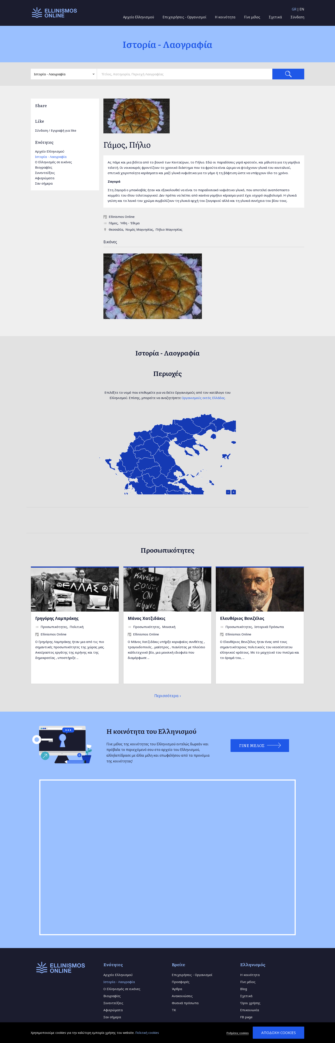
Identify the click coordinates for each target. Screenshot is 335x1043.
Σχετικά (275, 17)
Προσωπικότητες (54, 627)
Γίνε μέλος (252, 17)
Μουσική (168, 627)
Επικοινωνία (249, 1010)
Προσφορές (181, 982)
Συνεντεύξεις (45, 172)
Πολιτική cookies (147, 1033)
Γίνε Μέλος (250, 745)
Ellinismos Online (122, 216)
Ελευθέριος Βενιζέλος (242, 618)
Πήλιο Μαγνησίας (169, 229)
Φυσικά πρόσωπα (185, 1003)
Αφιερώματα (44, 178)
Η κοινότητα (225, 17)
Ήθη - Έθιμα (130, 223)
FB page (246, 1017)
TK (174, 1010)
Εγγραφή (57, 130)
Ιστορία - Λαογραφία (50, 156)
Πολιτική (77, 627)
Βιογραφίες (43, 167)
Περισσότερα (166, 695)
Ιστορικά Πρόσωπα (269, 627)
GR (294, 9)
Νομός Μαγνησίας (139, 229)
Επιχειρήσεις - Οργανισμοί (184, 17)
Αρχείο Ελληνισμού (138, 17)
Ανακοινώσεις (182, 996)
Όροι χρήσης (250, 1003)
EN (302, 9)
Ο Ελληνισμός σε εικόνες (53, 162)
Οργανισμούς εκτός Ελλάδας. (204, 398)
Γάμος (113, 223)
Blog (243, 989)
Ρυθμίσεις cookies (237, 1033)
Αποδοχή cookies (278, 1032)
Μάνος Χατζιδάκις (146, 618)
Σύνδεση (297, 17)
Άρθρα (177, 989)
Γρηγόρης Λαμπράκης (57, 618)
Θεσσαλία (116, 229)
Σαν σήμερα (44, 183)
